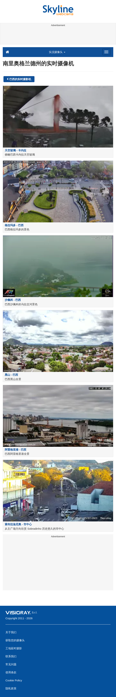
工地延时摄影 (13, 648)
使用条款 (10, 672)
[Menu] (106, 52)
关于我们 (10, 632)
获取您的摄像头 (15, 640)
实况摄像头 (57, 52)
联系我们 (10, 656)
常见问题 (10, 664)
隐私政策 (10, 688)
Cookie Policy (13, 680)
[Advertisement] (57, 36)
